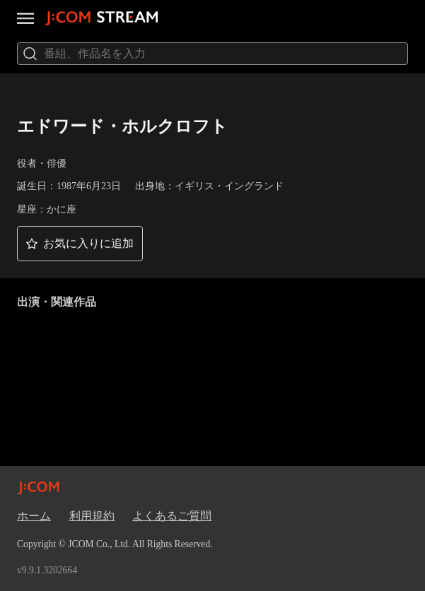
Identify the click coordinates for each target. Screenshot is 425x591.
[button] (80, 243)
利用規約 (92, 516)
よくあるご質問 (171, 516)
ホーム (34, 516)
